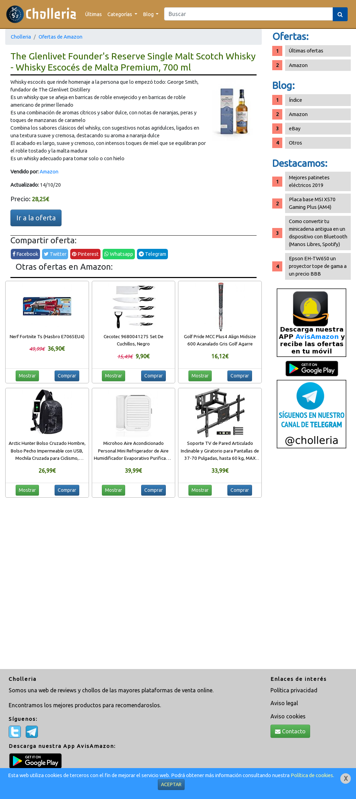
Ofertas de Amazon (60, 37)
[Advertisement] (311, 561)
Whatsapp (118, 254)
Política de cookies (312, 775)
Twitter (55, 254)
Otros (295, 143)
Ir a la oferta (36, 218)
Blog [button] (149, 14)
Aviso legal (284, 703)
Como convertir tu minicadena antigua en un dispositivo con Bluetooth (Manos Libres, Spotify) (318, 232)
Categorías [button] (120, 14)
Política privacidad (293, 690)
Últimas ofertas (306, 51)
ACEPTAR (171, 784)
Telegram (152, 254)
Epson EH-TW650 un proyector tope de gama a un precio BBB (318, 266)
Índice (295, 100)
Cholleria (21, 37)
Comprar (67, 375)
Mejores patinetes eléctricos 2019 (309, 181)
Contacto (290, 731)
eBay (294, 128)
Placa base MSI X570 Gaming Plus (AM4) (312, 203)
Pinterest (85, 254)
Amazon (49, 171)
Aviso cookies (288, 716)
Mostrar (27, 375)
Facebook (25, 254)
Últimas (93, 14)
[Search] (248, 14)
